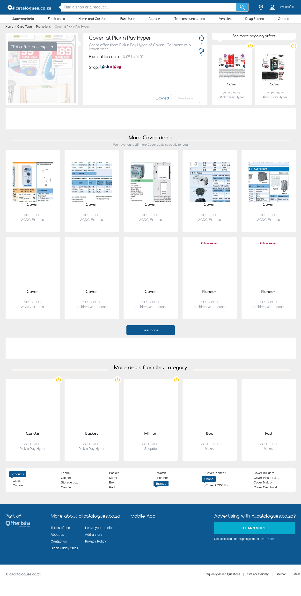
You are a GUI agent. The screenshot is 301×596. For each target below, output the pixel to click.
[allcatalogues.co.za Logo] (30, 7)
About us (57, 534)
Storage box (69, 482)
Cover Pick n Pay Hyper (270, 478)
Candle (66, 487)
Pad (112, 487)
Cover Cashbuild (265, 487)
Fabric (65, 473)
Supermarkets (23, 19)
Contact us (59, 541)
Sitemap (281, 574)
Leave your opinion (99, 528)
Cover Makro (263, 482)
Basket (114, 473)
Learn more (254, 528)
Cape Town (25, 26)
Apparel (154, 19)
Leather (162, 478)
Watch (161, 473)
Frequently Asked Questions (222, 574)
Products (18, 474)
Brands (161, 483)
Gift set (66, 478)
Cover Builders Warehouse (272, 473)
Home (10, 26)
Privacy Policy (95, 541)
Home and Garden (92, 19)
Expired (162, 98)
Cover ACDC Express (221, 485)
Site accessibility (258, 574)
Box (111, 482)
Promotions (43, 26)
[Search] (242, 7)
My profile (286, 6)
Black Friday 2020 (64, 548)
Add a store (94, 534)
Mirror (113, 478)
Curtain (18, 485)
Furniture (127, 19)
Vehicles (225, 19)
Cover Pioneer (216, 473)
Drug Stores (254, 19)
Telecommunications (189, 19)
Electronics (56, 19)
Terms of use (60, 528)
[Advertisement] (151, 118)
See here (185, 98)
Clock (17, 481)
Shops (208, 479)
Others (283, 19)
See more (151, 330)
